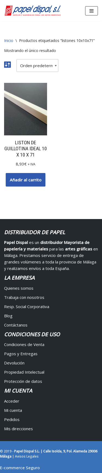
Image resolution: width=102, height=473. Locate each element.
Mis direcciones (18, 428)
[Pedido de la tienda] (37, 65)
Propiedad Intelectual (24, 372)
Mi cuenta (13, 410)
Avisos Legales (27, 456)
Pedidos (12, 419)
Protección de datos (23, 381)
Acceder (11, 401)
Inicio (8, 40)
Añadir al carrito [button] (25, 179)
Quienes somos (18, 288)
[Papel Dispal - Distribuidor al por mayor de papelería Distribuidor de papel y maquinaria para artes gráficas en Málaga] (32, 11)
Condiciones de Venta (24, 344)
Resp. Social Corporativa (26, 306)
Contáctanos (15, 325)
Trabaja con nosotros (24, 297)
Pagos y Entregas (21, 353)
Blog (8, 315)
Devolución (14, 363)
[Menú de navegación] (91, 10)
